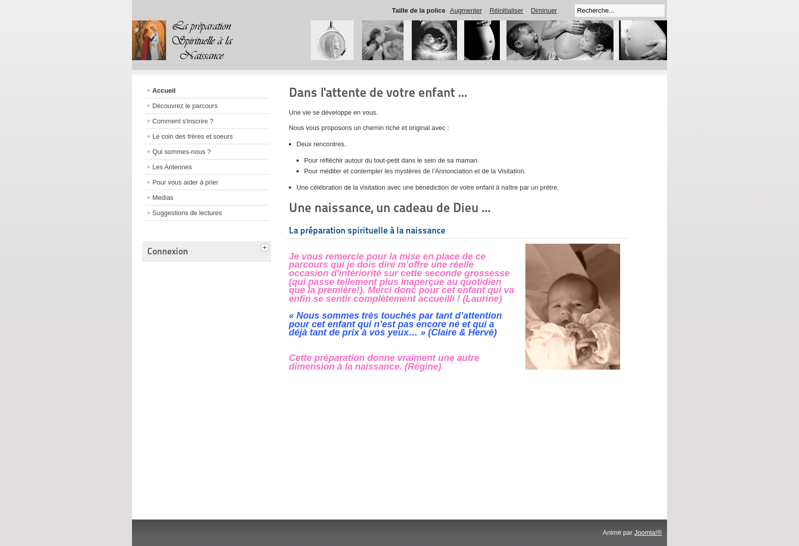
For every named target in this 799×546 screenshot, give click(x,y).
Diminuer (544, 10)
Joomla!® (648, 532)
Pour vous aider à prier (185, 182)
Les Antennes (172, 167)
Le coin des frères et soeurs (192, 136)
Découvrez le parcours (185, 106)
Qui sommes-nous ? (181, 151)
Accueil (164, 90)
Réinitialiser (506, 10)
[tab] (266, 246)
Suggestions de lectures (187, 213)
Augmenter (466, 10)
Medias (162, 197)
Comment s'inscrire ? (183, 121)
